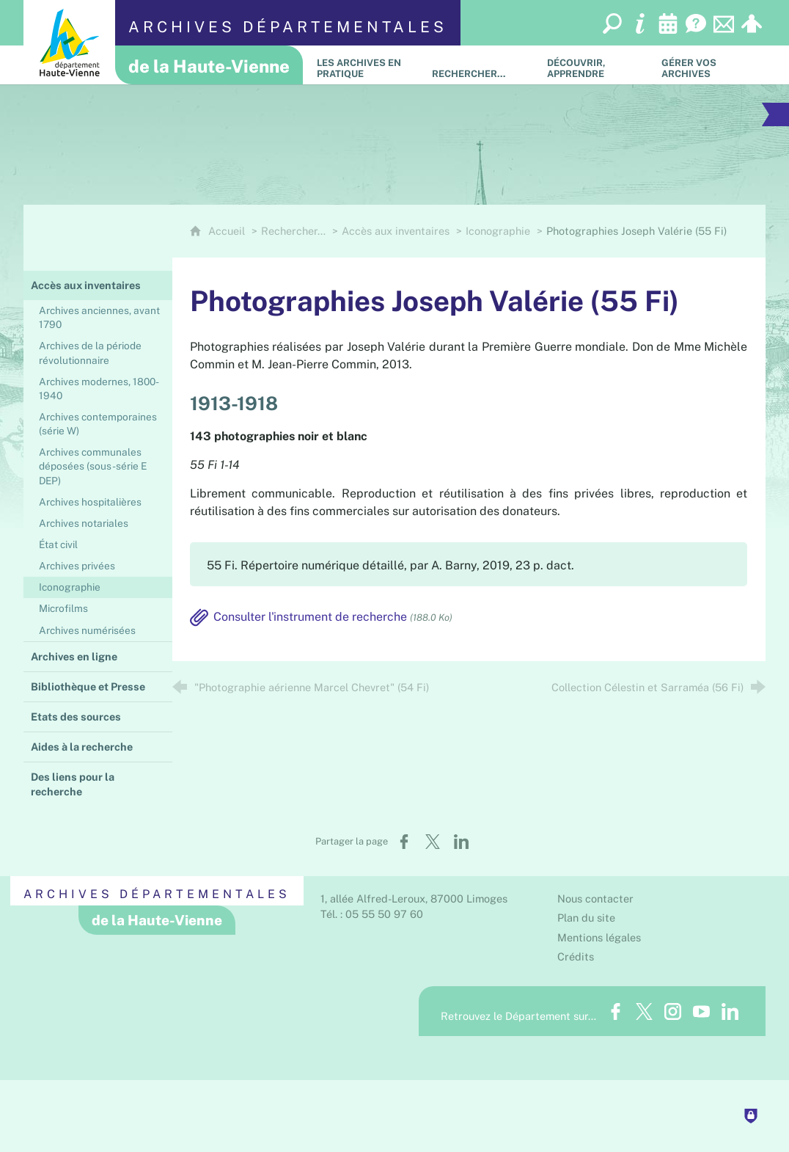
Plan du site (586, 917)
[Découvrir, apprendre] (593, 64)
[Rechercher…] (478, 64)
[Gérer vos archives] (708, 64)
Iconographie (498, 231)
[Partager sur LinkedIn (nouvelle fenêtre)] (461, 841)
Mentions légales (599, 937)
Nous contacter (595, 898)
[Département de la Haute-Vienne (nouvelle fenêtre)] (69, 42)
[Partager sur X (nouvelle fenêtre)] (432, 841)
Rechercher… (293, 231)
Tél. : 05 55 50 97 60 (371, 914)
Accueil (228, 231)
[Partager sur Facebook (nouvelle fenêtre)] (404, 841)
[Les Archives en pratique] (363, 64)
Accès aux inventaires (395, 231)
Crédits (575, 956)
